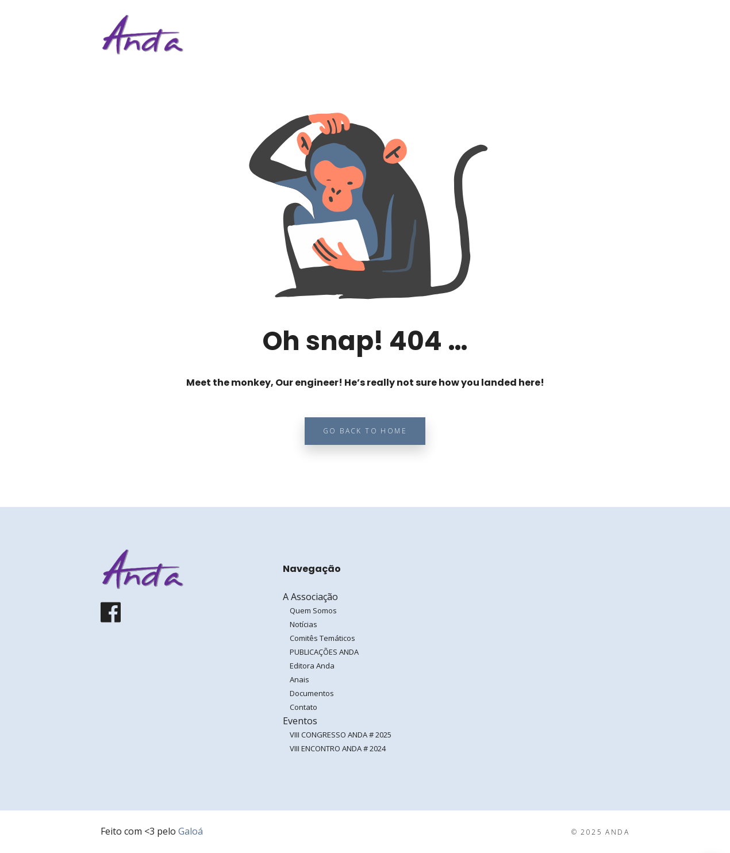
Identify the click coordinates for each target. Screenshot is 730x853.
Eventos (514, 34)
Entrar (594, 34)
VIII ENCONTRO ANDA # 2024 (338, 748)
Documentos (312, 693)
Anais (299, 679)
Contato (303, 707)
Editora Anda (312, 665)
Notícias (303, 624)
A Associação (442, 34)
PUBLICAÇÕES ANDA (324, 652)
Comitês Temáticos (322, 638)
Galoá (190, 831)
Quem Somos (313, 610)
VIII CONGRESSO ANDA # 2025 (340, 734)
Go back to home (365, 431)
